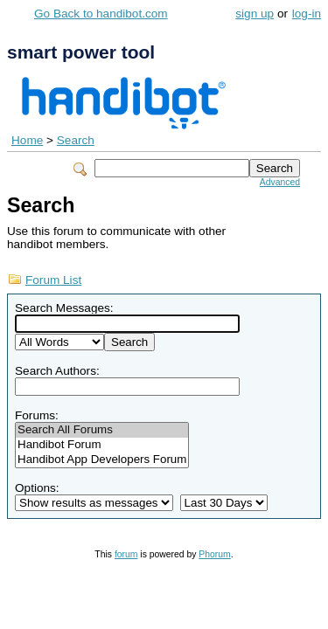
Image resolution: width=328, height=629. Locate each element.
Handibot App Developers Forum (102, 460)
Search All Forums (102, 430)
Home (27, 140)
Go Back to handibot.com (101, 13)
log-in (306, 13)
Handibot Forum (102, 445)
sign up (254, 13)
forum (126, 554)
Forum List (53, 280)
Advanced (280, 182)
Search (75, 140)
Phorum (214, 554)
